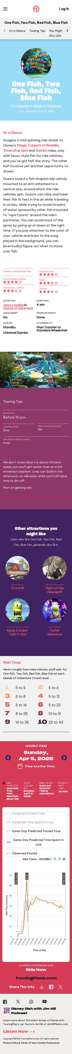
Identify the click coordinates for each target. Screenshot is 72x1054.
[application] (36, 907)
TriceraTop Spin (15, 150)
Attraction (22, 106)
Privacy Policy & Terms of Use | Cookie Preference (31, 1043)
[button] (67, 30)
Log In (64, 9)
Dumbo (41, 150)
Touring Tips (37, 31)
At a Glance (17, 31)
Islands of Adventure (47, 106)
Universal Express (15, 332)
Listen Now (20, 1031)
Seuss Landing (13, 305)
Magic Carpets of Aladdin (37, 145)
